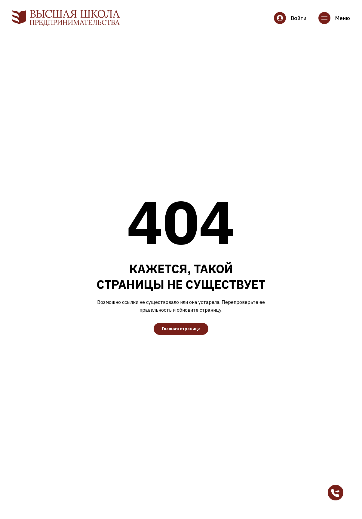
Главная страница (181, 329)
